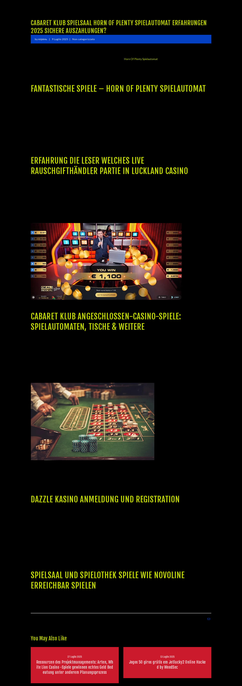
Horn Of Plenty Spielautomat (141, 59)
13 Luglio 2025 (167, 656)
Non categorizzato (83, 39)
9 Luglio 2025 (60, 39)
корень (43, 39)
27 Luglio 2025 (74, 656)
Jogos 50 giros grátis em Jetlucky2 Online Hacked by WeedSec (167, 665)
